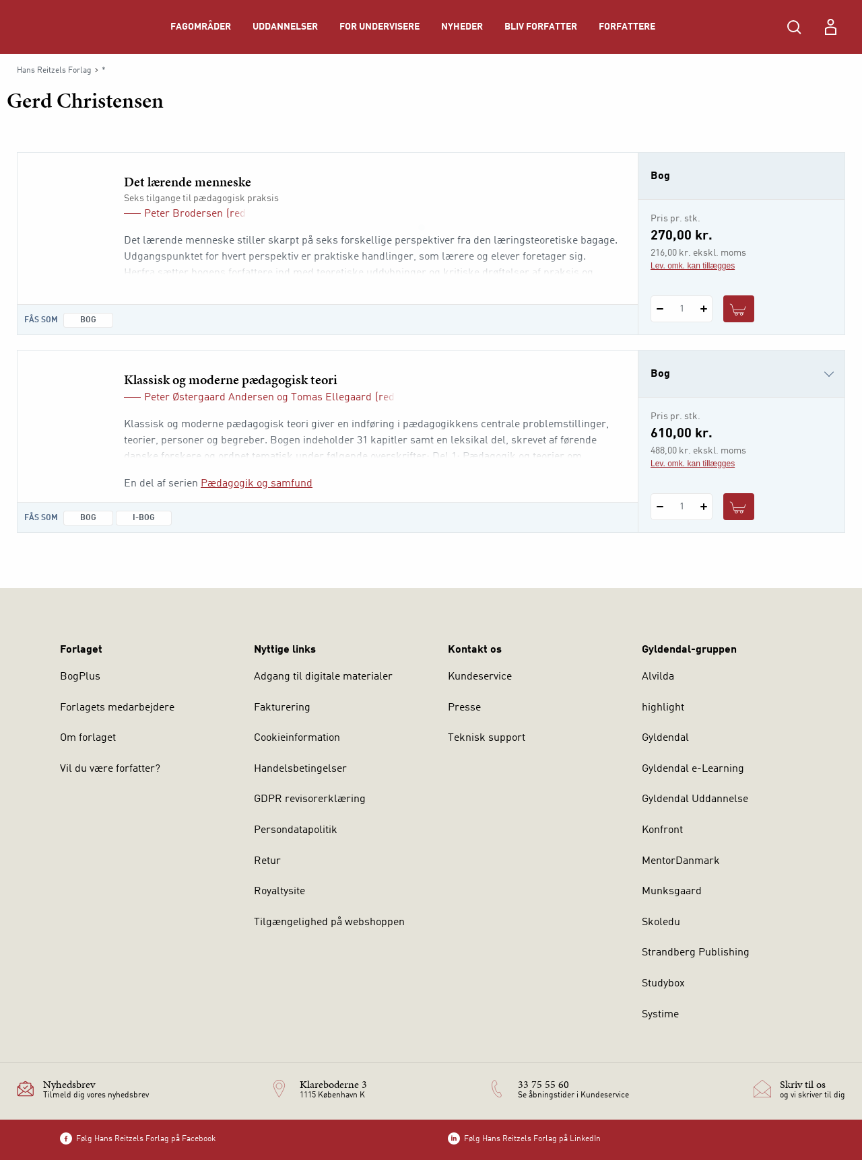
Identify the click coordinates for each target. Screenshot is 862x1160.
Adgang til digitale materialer (323, 677)
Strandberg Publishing (696, 952)
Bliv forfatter (540, 27)
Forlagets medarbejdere (117, 707)
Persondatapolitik (295, 830)
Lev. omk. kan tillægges (693, 265)
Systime (660, 1014)
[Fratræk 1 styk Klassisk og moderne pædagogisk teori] (659, 506)
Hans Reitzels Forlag (54, 71)
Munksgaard (672, 891)
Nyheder (462, 27)
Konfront (662, 830)
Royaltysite (279, 891)
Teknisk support (486, 738)
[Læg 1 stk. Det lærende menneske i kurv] (738, 308)
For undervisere (379, 27)
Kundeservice (480, 677)
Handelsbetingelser (300, 769)
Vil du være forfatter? (110, 769)
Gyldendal (665, 738)
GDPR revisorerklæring (310, 799)
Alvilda (658, 677)
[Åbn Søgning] (794, 27)
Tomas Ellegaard (331, 397)
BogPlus (80, 677)
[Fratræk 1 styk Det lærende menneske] (659, 309)
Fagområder (200, 27)
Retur (267, 861)
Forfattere (627, 27)
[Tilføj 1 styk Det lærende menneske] (703, 309)
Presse (464, 707)
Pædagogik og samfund (256, 483)
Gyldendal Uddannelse (695, 799)
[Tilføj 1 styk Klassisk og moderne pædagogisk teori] (703, 506)
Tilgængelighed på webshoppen (329, 922)
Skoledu (661, 922)
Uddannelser (285, 27)
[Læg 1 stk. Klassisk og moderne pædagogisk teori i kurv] (738, 506)
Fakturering (282, 707)
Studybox (663, 983)
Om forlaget (88, 738)
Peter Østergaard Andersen (209, 397)
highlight (663, 707)
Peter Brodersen (183, 214)
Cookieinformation (297, 738)
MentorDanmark (681, 861)
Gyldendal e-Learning (693, 769)
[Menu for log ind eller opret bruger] (830, 27)
